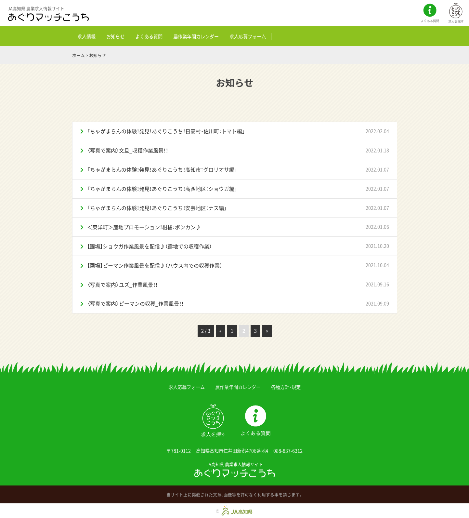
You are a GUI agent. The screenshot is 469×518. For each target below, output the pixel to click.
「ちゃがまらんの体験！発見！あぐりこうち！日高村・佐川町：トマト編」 (166, 131)
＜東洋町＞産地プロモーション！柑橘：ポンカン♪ (144, 227)
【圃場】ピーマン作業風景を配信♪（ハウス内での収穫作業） (154, 265)
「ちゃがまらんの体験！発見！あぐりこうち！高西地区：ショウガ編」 (162, 189)
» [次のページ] (267, 330)
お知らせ (115, 36)
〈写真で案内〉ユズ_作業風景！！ (122, 284)
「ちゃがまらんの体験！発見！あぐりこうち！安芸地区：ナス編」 (157, 208)
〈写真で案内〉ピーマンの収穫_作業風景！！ (135, 303)
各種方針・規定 (286, 387)
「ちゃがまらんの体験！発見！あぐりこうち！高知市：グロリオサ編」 (162, 169)
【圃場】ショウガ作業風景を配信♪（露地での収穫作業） (149, 246)
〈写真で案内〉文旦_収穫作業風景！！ (127, 150)
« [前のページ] (220, 330)
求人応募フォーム (247, 36)
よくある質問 (149, 36)
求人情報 (86, 36)
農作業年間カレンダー (196, 36)
